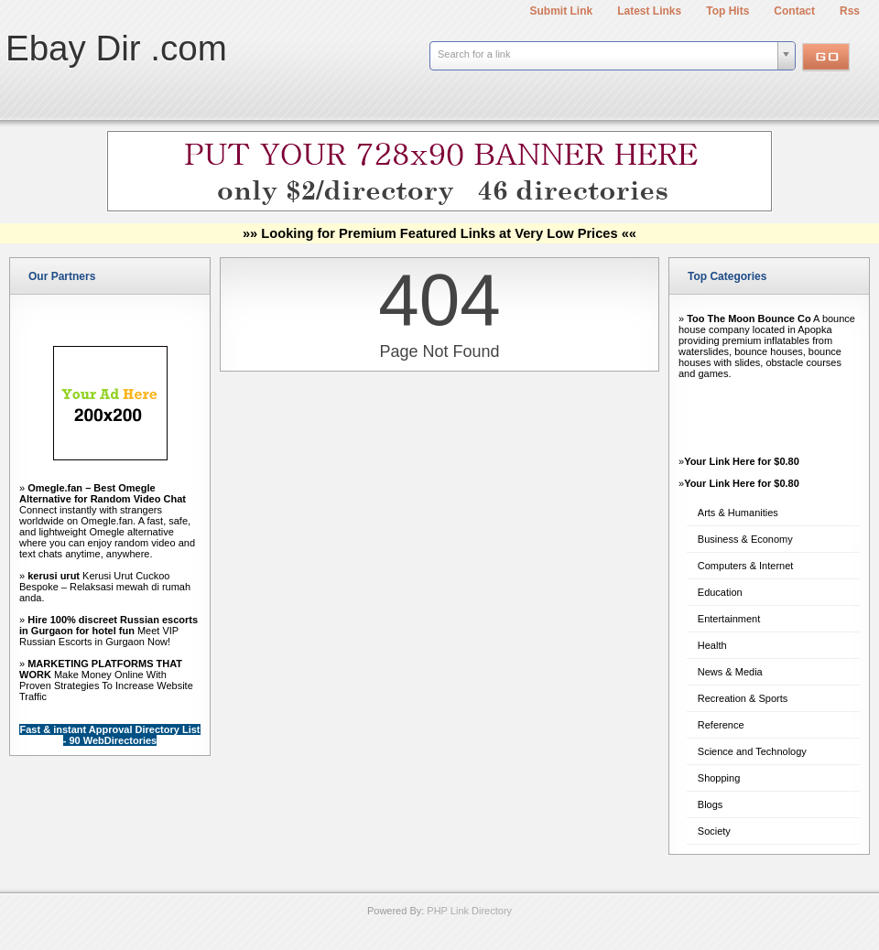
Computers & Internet (746, 565)
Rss (850, 11)
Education (720, 592)
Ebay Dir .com (116, 48)
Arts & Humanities (738, 512)
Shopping (719, 777)
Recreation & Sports (742, 698)
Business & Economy (745, 539)
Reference (721, 724)
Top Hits (727, 11)
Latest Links (649, 11)
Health (712, 645)
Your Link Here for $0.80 (741, 461)
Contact (794, 11)
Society (714, 831)
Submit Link (561, 11)
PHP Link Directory (469, 910)
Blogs (710, 804)
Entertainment (729, 618)
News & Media (730, 671)
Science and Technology (752, 751)
